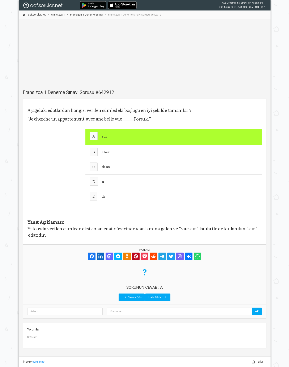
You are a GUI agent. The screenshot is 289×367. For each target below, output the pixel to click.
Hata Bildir (157, 297)
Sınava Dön (132, 297)
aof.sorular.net (34, 14)
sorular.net (38, 361)
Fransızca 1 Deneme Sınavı (86, 14)
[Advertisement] (144, 51)
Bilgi (257, 361)
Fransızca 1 (58, 14)
